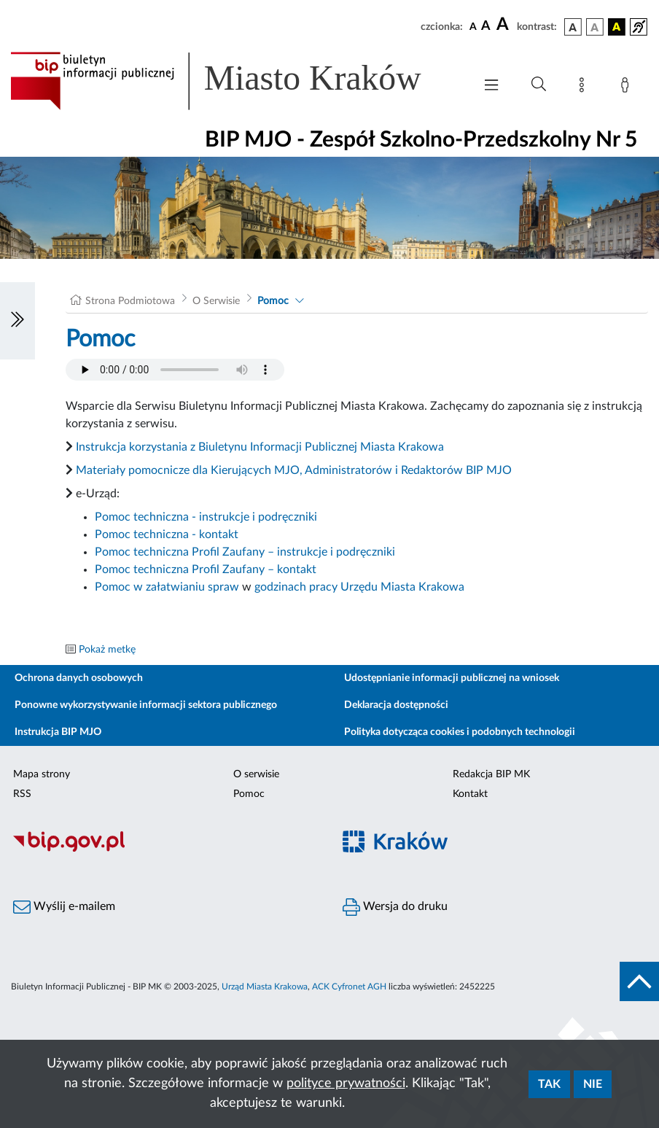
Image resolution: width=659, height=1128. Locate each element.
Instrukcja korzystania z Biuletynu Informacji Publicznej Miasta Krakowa (260, 447)
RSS (22, 794)
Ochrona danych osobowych (79, 678)
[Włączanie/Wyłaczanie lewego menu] (17, 320)
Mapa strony (41, 774)
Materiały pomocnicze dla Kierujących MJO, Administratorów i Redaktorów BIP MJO (294, 470)
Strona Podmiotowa (130, 301)
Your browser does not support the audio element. (175, 370)
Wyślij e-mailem (64, 907)
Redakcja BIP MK (491, 774)
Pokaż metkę (107, 650)
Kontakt (470, 794)
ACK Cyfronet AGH (349, 986)
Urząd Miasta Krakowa (265, 986)
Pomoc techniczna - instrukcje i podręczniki (206, 517)
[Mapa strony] (584, 87)
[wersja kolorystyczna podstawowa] (573, 26)
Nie (592, 1084)
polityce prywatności (345, 1083)
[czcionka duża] (504, 25)
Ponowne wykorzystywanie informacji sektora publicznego (146, 705)
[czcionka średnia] (486, 26)
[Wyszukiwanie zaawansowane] (538, 84)
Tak (549, 1084)
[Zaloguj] (627, 87)
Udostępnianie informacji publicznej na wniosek (451, 678)
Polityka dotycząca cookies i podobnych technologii (459, 732)
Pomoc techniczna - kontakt (166, 534)
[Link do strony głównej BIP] (235, 81)
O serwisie (256, 774)
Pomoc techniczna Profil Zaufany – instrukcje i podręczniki (245, 552)
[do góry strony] (639, 981)
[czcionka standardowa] (473, 26)
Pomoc (273, 301)
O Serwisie (216, 301)
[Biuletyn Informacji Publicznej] (165, 849)
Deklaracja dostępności (396, 705)
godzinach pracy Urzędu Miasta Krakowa (359, 587)
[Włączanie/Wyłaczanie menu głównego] (491, 86)
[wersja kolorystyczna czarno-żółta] (616, 26)
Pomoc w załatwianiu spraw (167, 587)
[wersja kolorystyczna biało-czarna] (594, 26)
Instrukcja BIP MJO (58, 732)
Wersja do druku (395, 907)
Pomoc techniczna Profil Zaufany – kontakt (205, 569)
